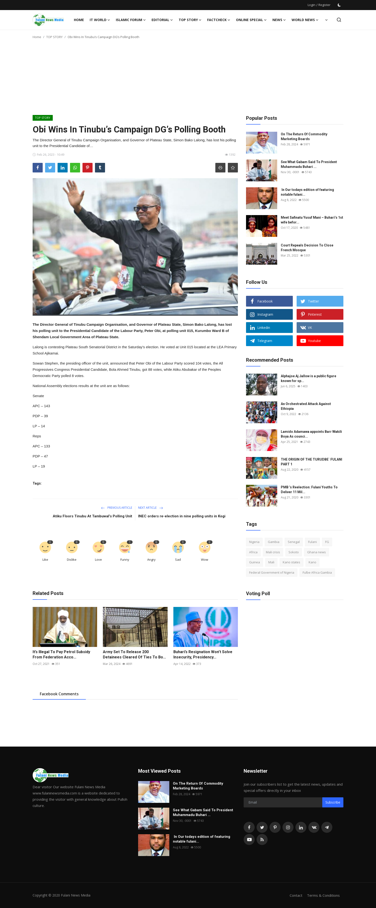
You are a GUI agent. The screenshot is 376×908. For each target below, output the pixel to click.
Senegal (294, 542)
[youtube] (249, 839)
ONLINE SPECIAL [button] (251, 20)
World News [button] (305, 20)
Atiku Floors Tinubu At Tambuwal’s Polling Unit (92, 516)
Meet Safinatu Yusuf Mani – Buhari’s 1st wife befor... (312, 220)
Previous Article (116, 508)
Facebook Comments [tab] (59, 694)
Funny (124, 559)
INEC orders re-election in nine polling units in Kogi (181, 516)
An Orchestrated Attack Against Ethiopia (306, 406)
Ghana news (316, 552)
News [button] (279, 20)
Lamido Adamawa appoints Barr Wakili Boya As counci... (311, 434)
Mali (271, 562)
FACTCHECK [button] (218, 20)
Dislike (71, 559)
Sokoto (293, 552)
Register (324, 5)
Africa (253, 552)
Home (79, 19)
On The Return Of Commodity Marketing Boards (304, 136)
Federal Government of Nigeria (271, 572)
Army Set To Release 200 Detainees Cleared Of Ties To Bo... (134, 654)
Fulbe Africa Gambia (317, 572)
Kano (312, 562)
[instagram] (288, 827)
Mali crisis (273, 552)
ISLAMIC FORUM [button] (131, 20)
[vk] (313, 827)
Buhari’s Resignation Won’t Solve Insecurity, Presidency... (202, 654)
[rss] (262, 839)
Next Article (150, 508)
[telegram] (326, 827)
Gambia (273, 542)
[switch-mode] (339, 5)
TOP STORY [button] (190, 20)
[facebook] (249, 827)
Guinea (254, 562)
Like (45, 559)
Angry (151, 559)
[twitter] (262, 827)
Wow (204, 559)
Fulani (312, 542)
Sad (178, 559)
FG (327, 542)
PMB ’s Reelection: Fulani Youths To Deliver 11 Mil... (309, 489)
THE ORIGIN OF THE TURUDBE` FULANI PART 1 (311, 461)
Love (98, 559)
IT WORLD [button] (100, 20)
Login (311, 5)
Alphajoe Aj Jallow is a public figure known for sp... (308, 378)
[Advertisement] (188, 79)
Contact (296, 895)
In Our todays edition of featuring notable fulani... (307, 192)
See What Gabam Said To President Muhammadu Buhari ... (309, 164)
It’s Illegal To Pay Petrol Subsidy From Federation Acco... (61, 654)
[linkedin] (300, 827)
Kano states (291, 562)
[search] (339, 19)
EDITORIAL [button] (162, 20)
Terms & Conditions (323, 895)
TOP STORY (54, 37)
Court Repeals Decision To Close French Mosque (307, 247)
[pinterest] (275, 827)
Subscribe (332, 802)
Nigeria (254, 542)
